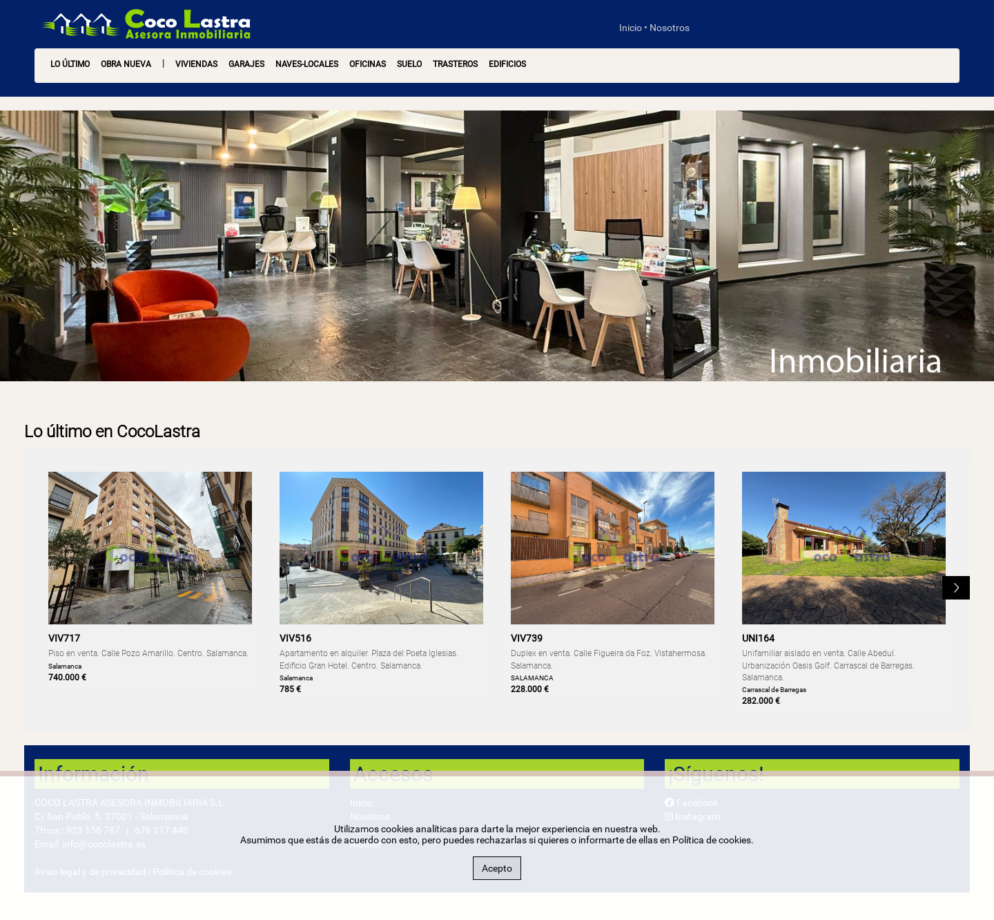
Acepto (497, 868)
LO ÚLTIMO (70, 64)
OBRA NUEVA (126, 64)
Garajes (246, 64)
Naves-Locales (306, 64)
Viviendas (196, 64)
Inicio (630, 27)
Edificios (507, 64)
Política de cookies (711, 839)
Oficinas (367, 64)
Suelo (409, 64)
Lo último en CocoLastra (112, 431)
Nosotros (670, 27)
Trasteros (455, 64)
